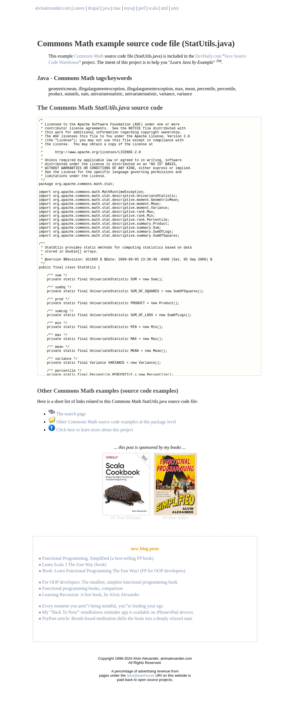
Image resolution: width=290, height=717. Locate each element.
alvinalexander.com (53, 8)
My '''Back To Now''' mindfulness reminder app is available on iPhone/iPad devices (117, 612)
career (79, 8)
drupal (93, 8)
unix (175, 8)
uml (164, 8)
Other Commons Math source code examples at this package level (112, 421)
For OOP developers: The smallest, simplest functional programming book (110, 582)
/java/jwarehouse (141, 675)
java (106, 8)
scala (153, 8)
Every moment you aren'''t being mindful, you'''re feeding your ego (102, 606)
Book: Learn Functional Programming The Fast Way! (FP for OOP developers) (113, 570)
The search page (67, 413)
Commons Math (89, 56)
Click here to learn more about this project (90, 429)
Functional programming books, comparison (82, 588)
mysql (129, 8)
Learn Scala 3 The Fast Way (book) (74, 564)
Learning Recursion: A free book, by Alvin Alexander (90, 594)
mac (117, 8)
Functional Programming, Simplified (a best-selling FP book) (97, 558)
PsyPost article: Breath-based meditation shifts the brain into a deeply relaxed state (117, 618)
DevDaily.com (208, 56)
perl (141, 8)
